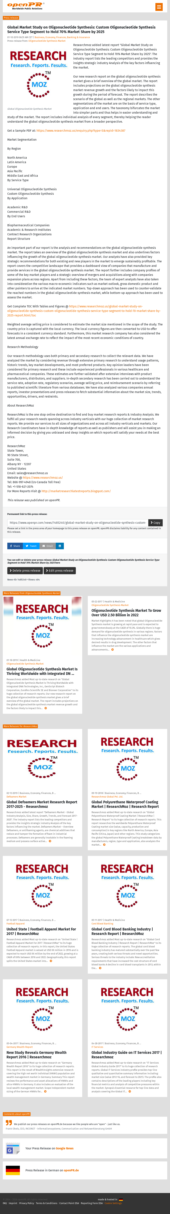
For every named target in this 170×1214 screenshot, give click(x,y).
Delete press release (25, 570)
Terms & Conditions (46, 1203)
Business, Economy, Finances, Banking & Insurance (62, 37)
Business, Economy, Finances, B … (38, 793)
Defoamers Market (16, 796)
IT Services (97, 1047)
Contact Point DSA (69, 1203)
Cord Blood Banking (102, 923)
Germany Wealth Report (20, 1047)
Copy (155, 522)
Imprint (13, 1203)
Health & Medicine (30, 660)
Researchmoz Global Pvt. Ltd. (107, 796)
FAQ (5, 1203)
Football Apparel (16, 923)
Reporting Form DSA (92, 1203)
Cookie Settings (113, 1203)
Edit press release (59, 570)
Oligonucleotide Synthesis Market (47, 40)
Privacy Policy (26, 1203)
